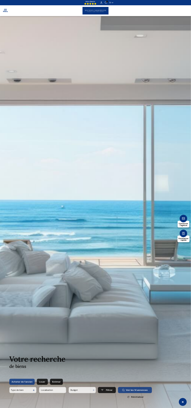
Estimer (56, 385)
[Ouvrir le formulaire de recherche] (107, 394)
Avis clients (90, 3)
